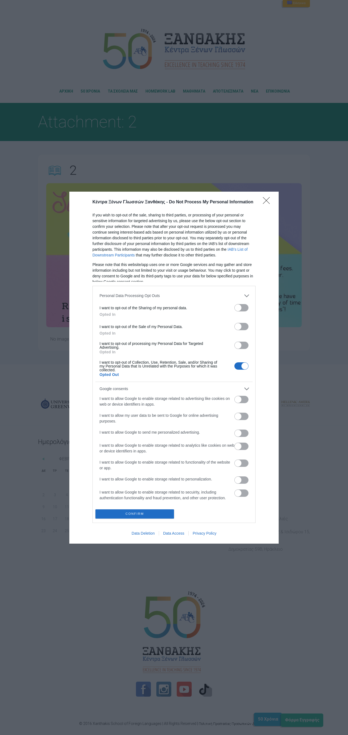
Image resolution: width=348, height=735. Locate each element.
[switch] (241, 307)
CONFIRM (135, 514)
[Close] (268, 202)
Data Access (173, 533)
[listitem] (174, 296)
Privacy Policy (204, 533)
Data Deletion (143, 533)
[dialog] (174, 368)
